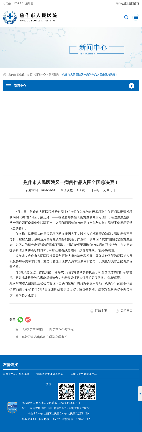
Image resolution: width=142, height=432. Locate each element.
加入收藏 (121, 3)
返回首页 (134, 3)
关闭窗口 (126, 310)
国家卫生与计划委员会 (16, 374)
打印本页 (101, 310)
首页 (29, 74)
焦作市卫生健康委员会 (83, 374)
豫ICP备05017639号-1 (67, 402)
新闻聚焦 (54, 74)
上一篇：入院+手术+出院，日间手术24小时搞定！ (43, 329)
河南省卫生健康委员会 (49, 374)
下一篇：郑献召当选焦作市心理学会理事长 (38, 337)
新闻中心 (40, 74)
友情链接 (10, 365)
